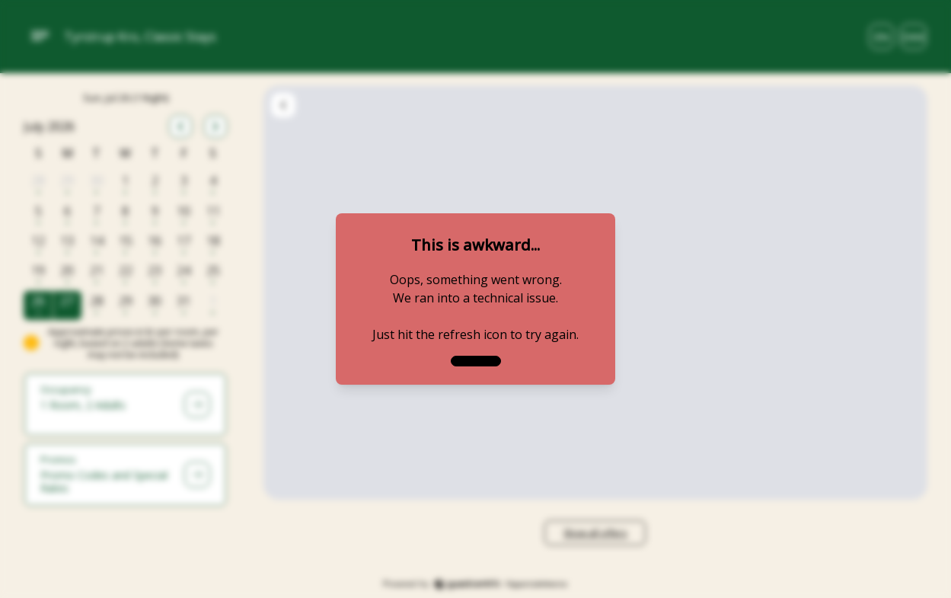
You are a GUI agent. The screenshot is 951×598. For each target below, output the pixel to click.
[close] (476, 361)
